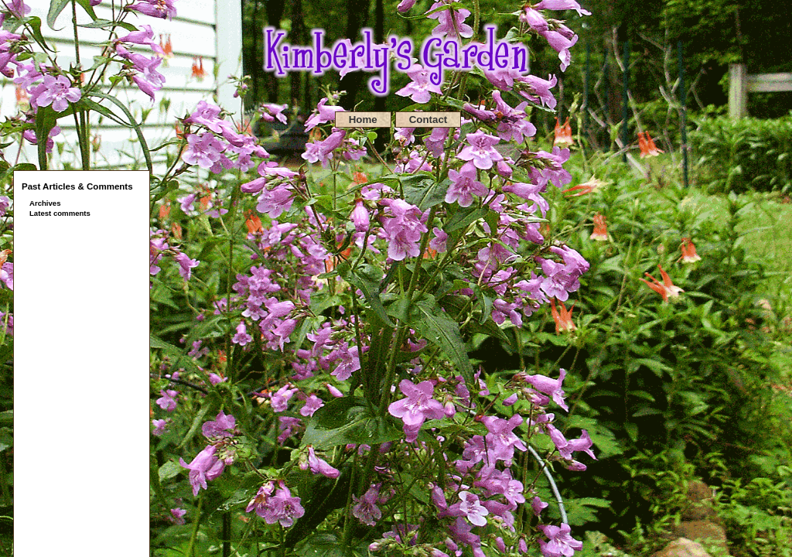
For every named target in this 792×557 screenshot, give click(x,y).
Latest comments (59, 213)
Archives (45, 203)
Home (363, 119)
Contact (428, 119)
